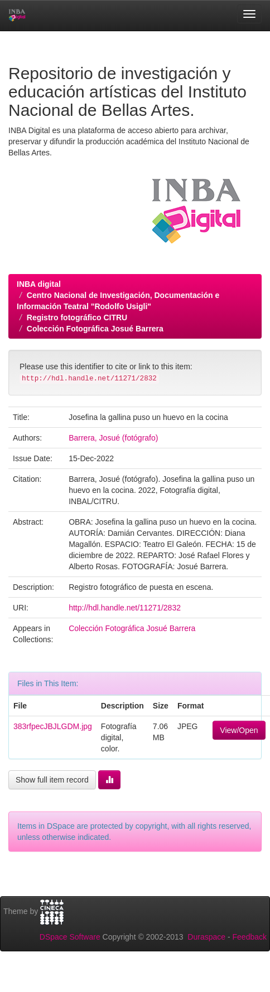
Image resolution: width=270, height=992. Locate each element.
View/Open (239, 730)
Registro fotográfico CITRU (77, 317)
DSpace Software (70, 936)
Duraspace (206, 936)
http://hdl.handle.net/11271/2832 (125, 607)
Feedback (250, 936)
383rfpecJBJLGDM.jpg (52, 726)
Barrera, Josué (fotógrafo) (113, 437)
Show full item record (52, 779)
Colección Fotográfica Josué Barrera (95, 328)
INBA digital (39, 284)
